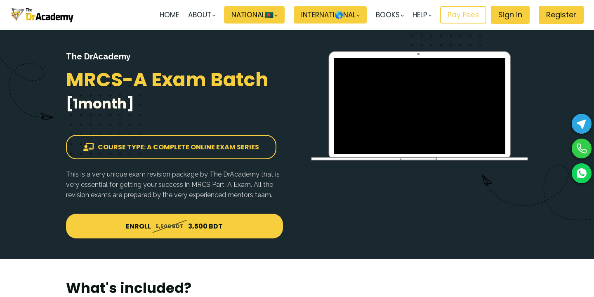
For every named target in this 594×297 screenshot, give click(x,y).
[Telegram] (582, 124)
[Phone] (582, 148)
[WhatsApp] (582, 173)
